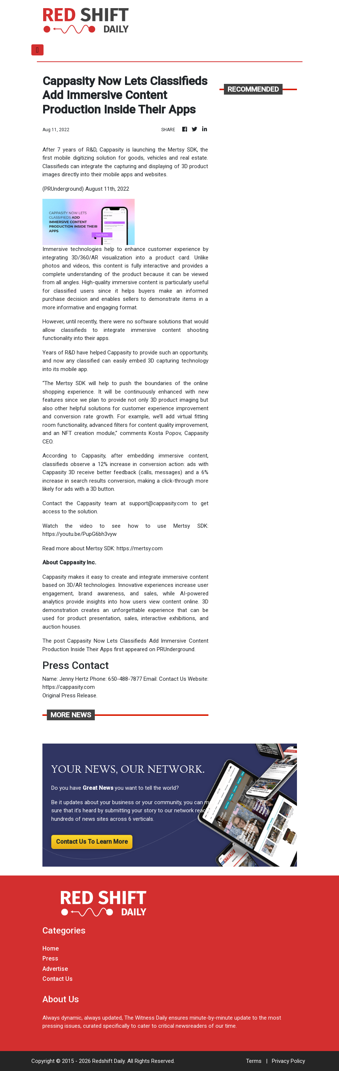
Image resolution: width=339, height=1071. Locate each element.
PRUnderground (175, 649)
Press (50, 958)
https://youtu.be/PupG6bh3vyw (79, 534)
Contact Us (172, 679)
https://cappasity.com (68, 687)
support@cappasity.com (158, 503)
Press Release (79, 695)
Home (50, 948)
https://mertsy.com (140, 548)
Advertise (55, 968)
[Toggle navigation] (37, 49)
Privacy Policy (288, 1061)
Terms (254, 1061)
